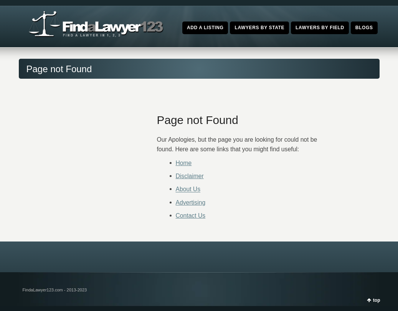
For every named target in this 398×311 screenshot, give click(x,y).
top (376, 300)
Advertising (191, 202)
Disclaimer (190, 176)
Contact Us (191, 215)
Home (184, 163)
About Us (188, 189)
